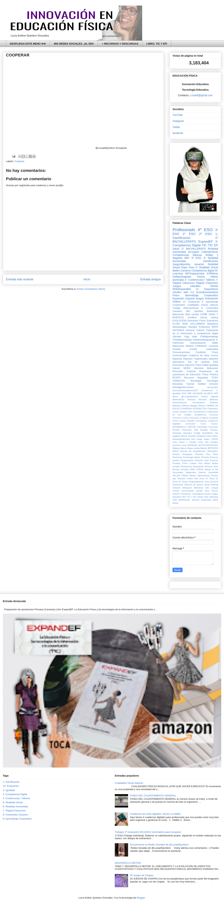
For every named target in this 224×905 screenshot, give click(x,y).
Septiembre (190, 472)
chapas (214, 488)
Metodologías (180, 327)
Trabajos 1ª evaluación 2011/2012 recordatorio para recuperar (148, 832)
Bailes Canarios (182, 270)
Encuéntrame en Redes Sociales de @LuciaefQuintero (159, 844)
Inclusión (192, 436)
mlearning (213, 497)
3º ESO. (196, 257)
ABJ (188, 311)
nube (175, 500)
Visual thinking (211, 484)
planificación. (185, 500)
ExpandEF (205, 241)
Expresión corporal (183, 298)
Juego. (206, 439)
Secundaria (178, 472)
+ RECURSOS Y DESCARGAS (120, 43)
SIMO (192, 469)
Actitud (204, 396)
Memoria (198, 368)
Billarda (186, 405)
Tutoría (201, 276)
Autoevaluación (198, 343)
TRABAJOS (179, 381)
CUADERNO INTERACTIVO (193, 408)
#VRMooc (212, 273)
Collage (187, 415)
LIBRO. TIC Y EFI (156, 43)
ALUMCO (208, 393)
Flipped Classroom (207, 282)
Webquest (187, 488)
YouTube (178, 114)
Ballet (215, 343)
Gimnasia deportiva (182, 433)
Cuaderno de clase (198, 355)
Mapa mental (194, 448)
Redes (207, 463)
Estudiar (204, 430)
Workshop (198, 488)
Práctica (214, 374)
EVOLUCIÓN (179, 320)
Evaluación (212, 320)
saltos (215, 500)
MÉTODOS (213, 448)
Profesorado (184, 229)
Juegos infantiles (186, 286)
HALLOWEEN (197, 324)
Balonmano (178, 346)
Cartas (176, 412)
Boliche (201, 405)
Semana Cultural (195, 330)
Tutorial (190, 384)
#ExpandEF (212, 387)
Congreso (204, 418)
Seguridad (202, 377)
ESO (215, 362)
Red (201, 463)
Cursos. (214, 424)
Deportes (177, 358)
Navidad (192, 327)
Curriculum (190, 424)
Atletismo (214, 399)
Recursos (189, 377)
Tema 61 (177, 482)
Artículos (202, 399)
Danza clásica (209, 317)
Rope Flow (187, 267)
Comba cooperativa (204, 349)
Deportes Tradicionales (195, 358)
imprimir (176, 494)
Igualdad (213, 365)
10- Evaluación (191, 301)
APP (216, 393)
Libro (175, 442)
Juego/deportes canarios (188, 264)
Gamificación (210, 261)
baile (194, 336)
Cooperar (19, 161)
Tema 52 (213, 478)
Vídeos (177, 301)
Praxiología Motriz (191, 457)
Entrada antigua (150, 279)
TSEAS (184, 475)
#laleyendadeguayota (204, 339)
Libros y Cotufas (187, 442)
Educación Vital (190, 430)
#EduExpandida (182, 289)
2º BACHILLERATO (193, 248)
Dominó (176, 430)
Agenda (214, 396)
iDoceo (215, 491)
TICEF (214, 377)
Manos (183, 448)
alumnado (178, 279)
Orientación (211, 298)
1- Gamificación (11, 781)
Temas (185, 482)
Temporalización (196, 482)
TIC (204, 245)
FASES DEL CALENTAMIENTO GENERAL (153, 795)
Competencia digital (202, 270)
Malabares (212, 324)
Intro (193, 439)
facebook (178, 133)
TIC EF (213, 245)
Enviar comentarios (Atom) (91, 289)
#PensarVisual (190, 308)
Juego (199, 439)
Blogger (194, 405)
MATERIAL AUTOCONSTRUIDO (203, 445)
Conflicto (192, 317)
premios (196, 500)
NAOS (175, 451)
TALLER (176, 475)
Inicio (86, 279)
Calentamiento (209, 251)
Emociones (178, 365)
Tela (196, 478)
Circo (190, 412)
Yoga (186, 336)
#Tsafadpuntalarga (182, 339)
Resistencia (186, 466)
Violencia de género (193, 484)
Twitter (176, 127)
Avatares (214, 402)
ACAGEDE (198, 393)
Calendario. (213, 408)
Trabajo (176, 308)
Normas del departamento (193, 451)
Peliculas (199, 454)
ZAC (207, 488)
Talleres (192, 475)
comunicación (187, 491)
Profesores (204, 327)
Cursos (214, 355)
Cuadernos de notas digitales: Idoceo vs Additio (155, 813)
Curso (203, 424)
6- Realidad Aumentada (15, 806)
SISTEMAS (178, 330)
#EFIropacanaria (194, 273)
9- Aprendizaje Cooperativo (17, 818)
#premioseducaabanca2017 (185, 390)
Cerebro (183, 412)
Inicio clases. (212, 436)
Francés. (214, 430)
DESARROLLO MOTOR (184, 427)
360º (186, 257)
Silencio (202, 472)
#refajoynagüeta (182, 276)
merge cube (202, 497)
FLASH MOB (180, 324)
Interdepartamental (181, 439)
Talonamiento (203, 475)
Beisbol (189, 346)
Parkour (176, 454)
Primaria (205, 457)
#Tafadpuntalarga (209, 336)
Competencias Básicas (187, 254)
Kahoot (176, 368)
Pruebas (176, 463)
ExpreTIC (190, 365)
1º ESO (189, 234)
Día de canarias (199, 362)
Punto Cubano (189, 463)
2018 (184, 393)
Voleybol (176, 488)
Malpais (176, 448)
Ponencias (177, 457)
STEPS (199, 469)
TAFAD (214, 286)
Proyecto (214, 460)
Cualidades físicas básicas (202, 305)
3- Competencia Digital (195, 243)
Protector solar (202, 460)
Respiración (198, 466)
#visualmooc (207, 390)
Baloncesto (178, 314)
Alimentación (178, 399)
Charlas (176, 349)
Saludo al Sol (211, 469)
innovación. (186, 494)
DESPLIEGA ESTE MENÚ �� (28, 43)
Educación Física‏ (196, 320)
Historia (183, 436)
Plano (215, 454)
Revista (176, 469)
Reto (216, 466)
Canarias (213, 346)
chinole (176, 491)
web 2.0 (188, 292)
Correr (175, 421)
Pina (208, 454)
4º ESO (205, 229)
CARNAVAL (201, 346)
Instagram (178, 121)
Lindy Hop (203, 442)
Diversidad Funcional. (207, 427)
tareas (175, 503)
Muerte (203, 448)
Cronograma (201, 421)
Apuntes (198, 311)
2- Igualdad (9, 790)
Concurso (213, 415)
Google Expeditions (203, 433)
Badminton (212, 311)
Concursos (194, 418)
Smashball (213, 472)
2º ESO (205, 234)
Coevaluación (199, 412)
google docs (202, 491)
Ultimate (177, 336)
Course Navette (186, 421)
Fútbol (205, 365)
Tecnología (195, 381)
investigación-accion (201, 494)
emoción (213, 384)
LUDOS (214, 439)
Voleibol (202, 384)
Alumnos (191, 399)
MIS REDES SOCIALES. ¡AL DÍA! (74, 43)
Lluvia (184, 445)
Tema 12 (203, 478)
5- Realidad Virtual (206, 267)
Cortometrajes (180, 355)
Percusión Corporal (184, 371)
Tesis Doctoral (211, 482)
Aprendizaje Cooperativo (201, 295)
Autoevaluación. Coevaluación (189, 402)
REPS (215, 327)
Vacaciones (178, 484)
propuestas (206, 500)
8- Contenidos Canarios (15, 814)
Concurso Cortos (180, 418)
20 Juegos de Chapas (141, 875)
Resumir (209, 466)
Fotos (198, 365)
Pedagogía (187, 454)
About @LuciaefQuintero (185, 396)
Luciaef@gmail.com (201, 95)
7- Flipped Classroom (14, 810)
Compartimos (200, 415)
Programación (187, 460)
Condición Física (207, 352)
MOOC (187, 368)
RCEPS (176, 377)
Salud (176, 248)
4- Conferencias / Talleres (200, 279)
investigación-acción (183, 387)
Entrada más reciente (19, 279)
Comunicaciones (181, 352)
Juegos (199, 298)
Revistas (185, 469)
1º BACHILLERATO (195, 239)
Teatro (190, 478)
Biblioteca (177, 405)
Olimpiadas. (212, 451)
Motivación (212, 368)
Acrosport (193, 251)
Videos (214, 276)
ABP (189, 393)
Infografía (201, 436)
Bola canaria (192, 314)
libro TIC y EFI (189, 497)
